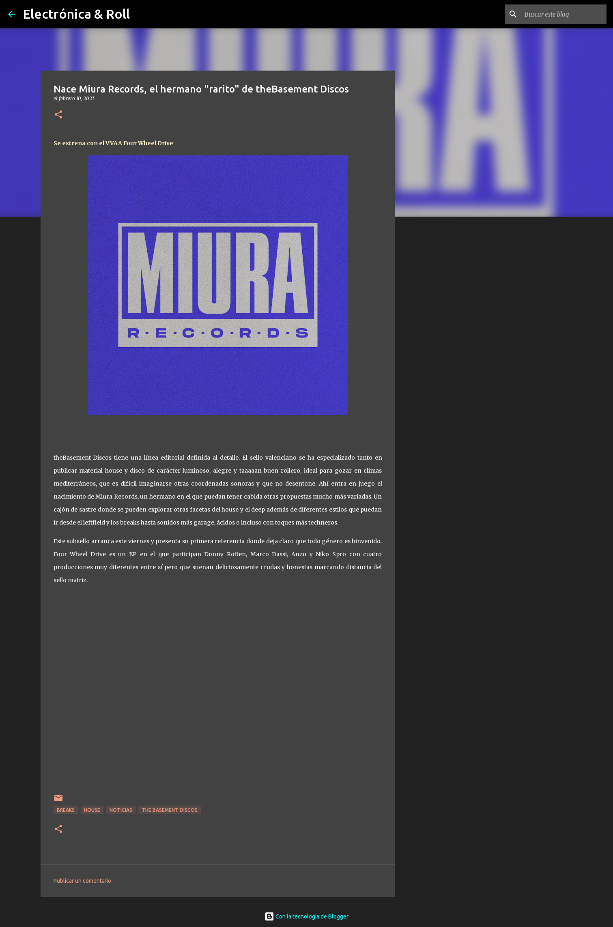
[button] (58, 115)
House (92, 810)
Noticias (121, 810)
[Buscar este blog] (564, 14)
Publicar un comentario (82, 881)
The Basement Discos (170, 810)
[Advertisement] (436, 350)
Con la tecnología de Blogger (306, 916)
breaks (66, 810)
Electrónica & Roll (76, 13)
